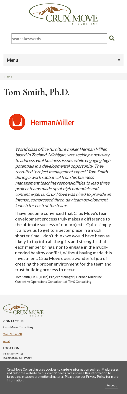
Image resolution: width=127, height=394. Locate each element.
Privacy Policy (95, 376)
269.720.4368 (12, 334)
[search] (112, 38)
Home (8, 76)
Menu (12, 60)
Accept (112, 385)
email (6, 341)
